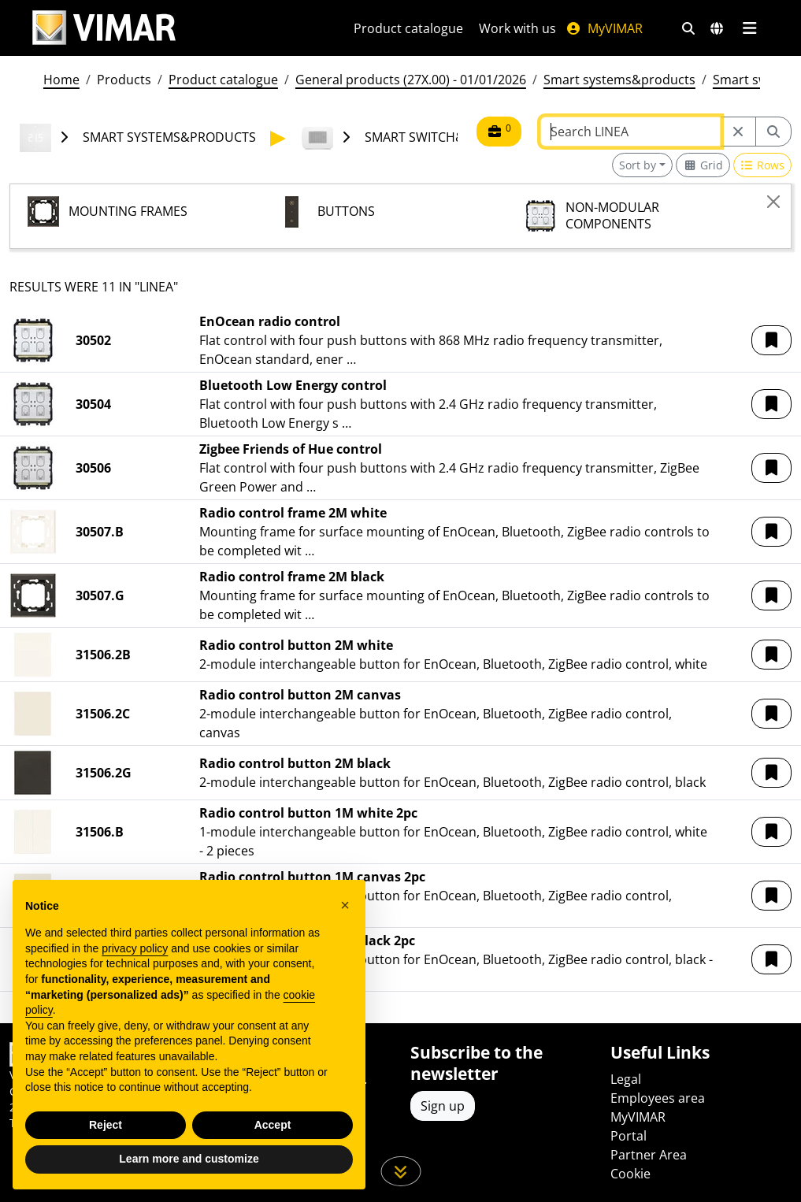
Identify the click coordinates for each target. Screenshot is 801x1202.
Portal (628, 1135)
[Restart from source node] (738, 132)
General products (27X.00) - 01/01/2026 (410, 79)
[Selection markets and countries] (717, 28)
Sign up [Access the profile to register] (443, 1106)
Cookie (630, 1173)
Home (61, 79)
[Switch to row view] (762, 165)
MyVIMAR (604, 28)
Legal (625, 1079)
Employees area (657, 1098)
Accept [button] (272, 1125)
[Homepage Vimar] (104, 28)
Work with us (517, 28)
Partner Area (648, 1154)
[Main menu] (750, 28)
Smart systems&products (619, 79)
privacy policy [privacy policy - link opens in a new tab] (135, 948)
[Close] (773, 201)
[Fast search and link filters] (688, 28)
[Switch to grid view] (703, 165)
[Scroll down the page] (400, 1171)
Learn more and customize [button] (188, 1158)
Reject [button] (105, 1125)
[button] (771, 340)
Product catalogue (408, 28)
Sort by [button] (637, 165)
